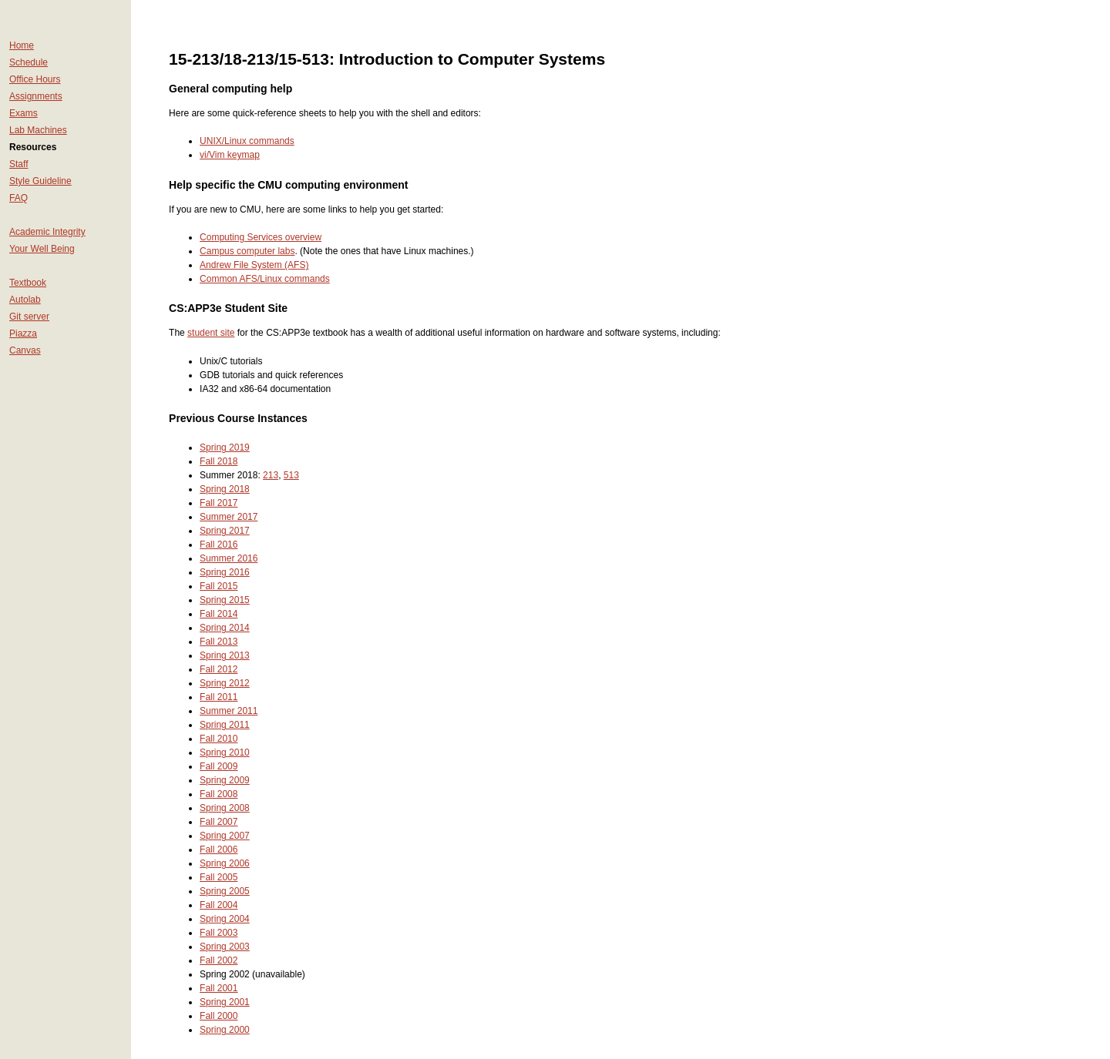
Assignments (35, 96)
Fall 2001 (218, 988)
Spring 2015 (225, 600)
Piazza (23, 333)
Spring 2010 (225, 752)
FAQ (18, 198)
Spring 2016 (225, 572)
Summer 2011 (228, 710)
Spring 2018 (225, 489)
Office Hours (34, 79)
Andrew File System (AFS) (254, 265)
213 (270, 475)
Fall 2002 (218, 960)
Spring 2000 (225, 1029)
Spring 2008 (225, 808)
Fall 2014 (218, 613)
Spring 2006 (225, 863)
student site (210, 332)
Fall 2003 (218, 932)
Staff (18, 164)
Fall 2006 (218, 849)
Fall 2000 (218, 1015)
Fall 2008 (218, 794)
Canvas (25, 350)
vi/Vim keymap (230, 154)
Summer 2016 (228, 558)
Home (21, 45)
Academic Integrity (47, 231)
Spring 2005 (225, 891)
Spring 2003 (225, 946)
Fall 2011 (218, 697)
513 (291, 475)
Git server (29, 316)
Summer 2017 (228, 516)
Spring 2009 (225, 780)
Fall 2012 (218, 669)
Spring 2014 (225, 627)
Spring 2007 (225, 835)
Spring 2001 (225, 1002)
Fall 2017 (218, 503)
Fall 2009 (218, 766)
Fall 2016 (218, 544)
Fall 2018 (218, 461)
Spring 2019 (225, 447)
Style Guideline (40, 181)
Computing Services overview (260, 237)
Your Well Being (42, 248)
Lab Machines (38, 130)
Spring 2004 (225, 918)
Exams (23, 113)
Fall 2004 (218, 905)
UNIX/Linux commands (247, 141)
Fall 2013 (218, 641)
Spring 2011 (225, 724)
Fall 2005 (218, 877)
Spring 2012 (225, 683)
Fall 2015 (218, 586)
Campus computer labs (247, 251)
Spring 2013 (225, 655)
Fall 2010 (218, 738)
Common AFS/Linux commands (265, 278)
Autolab (25, 299)
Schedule (28, 62)
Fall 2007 (218, 821)
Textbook (27, 282)
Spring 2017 (225, 530)
